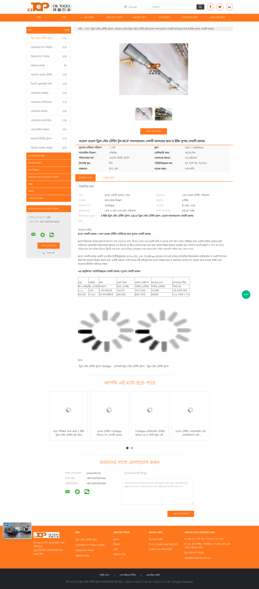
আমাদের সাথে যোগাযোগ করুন (43, 177)
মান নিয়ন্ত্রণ (164, 17)
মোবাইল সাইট (153, 575)
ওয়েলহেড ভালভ (49, 111)
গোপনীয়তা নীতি (128, 575)
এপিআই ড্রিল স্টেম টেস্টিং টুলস (129, 366)
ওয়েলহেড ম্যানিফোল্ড (49, 102)
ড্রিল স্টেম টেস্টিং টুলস (49, 38)
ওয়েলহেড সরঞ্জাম (49, 93)
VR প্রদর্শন (89, 17)
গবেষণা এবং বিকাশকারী (160, 549)
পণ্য (64, 17)
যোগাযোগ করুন (189, 17)
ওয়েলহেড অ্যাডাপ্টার (49, 120)
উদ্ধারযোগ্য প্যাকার (49, 56)
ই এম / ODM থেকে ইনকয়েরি (163, 544)
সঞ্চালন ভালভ (49, 65)
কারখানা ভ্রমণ (139, 17)
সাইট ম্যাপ (104, 575)
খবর (30, 184)
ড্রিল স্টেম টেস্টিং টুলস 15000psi (95, 366)
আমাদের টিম (119, 554)
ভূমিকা (116, 539)
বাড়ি (38, 17)
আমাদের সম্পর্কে (114, 17)
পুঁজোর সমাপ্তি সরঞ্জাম (49, 148)
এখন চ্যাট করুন (217, 17)
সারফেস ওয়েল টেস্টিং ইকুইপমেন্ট (49, 75)
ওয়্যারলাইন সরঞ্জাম (49, 129)
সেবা (115, 549)
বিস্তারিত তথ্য (85, 178)
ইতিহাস (116, 544)
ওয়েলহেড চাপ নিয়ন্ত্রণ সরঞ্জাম (49, 47)
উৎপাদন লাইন (156, 539)
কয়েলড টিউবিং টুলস (49, 138)
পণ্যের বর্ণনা (108, 178)
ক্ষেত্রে (31, 191)
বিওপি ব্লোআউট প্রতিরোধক (49, 84)
